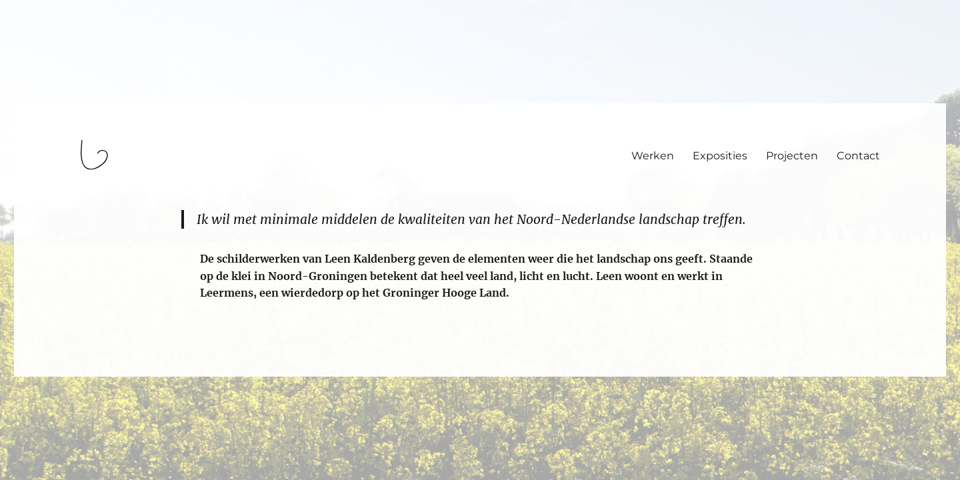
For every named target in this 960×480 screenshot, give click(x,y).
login (35, 371)
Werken (652, 155)
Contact (858, 155)
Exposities (720, 155)
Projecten (792, 155)
